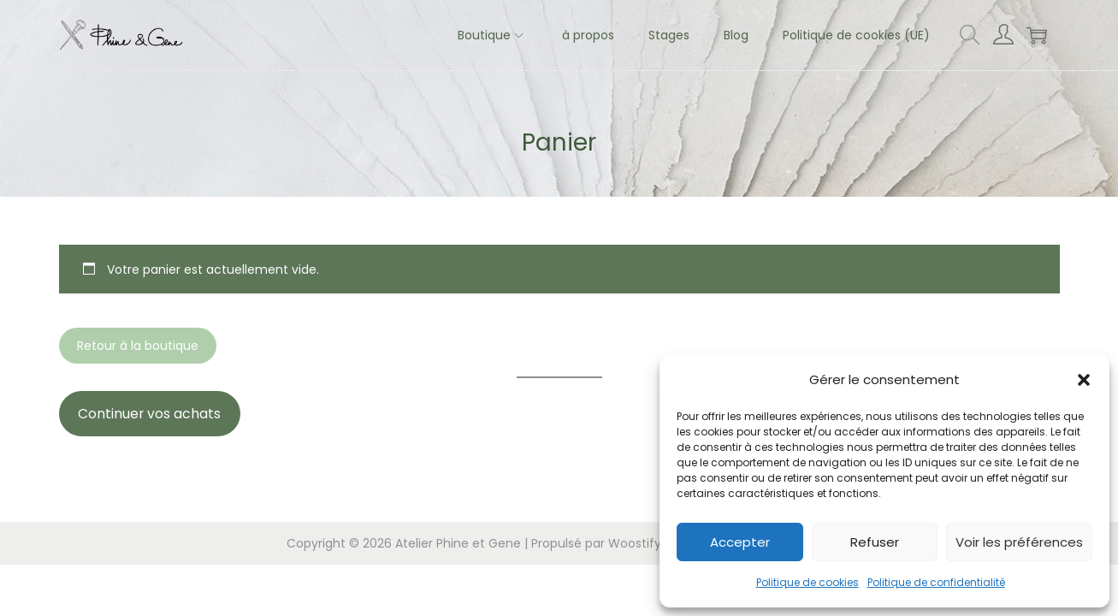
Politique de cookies (807, 582)
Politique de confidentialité (936, 582)
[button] (1083, 379)
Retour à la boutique (137, 345)
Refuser (874, 542)
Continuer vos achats (149, 414)
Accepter (740, 542)
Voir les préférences (1019, 542)
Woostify (634, 543)
